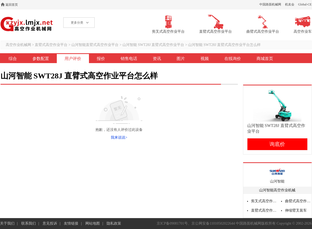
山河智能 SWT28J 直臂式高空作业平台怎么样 (224, 45)
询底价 (277, 144)
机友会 (289, 4)
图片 (181, 58)
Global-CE (305, 4)
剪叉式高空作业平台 (264, 201)
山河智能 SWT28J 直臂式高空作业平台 (153, 45)
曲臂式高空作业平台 (298, 201)
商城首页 (264, 58)
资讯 (157, 58)
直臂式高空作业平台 (51, 45)
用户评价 (73, 58)
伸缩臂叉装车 (296, 210)
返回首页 (11, 4)
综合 (13, 58)
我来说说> (119, 137)
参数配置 (40, 58)
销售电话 (129, 58)
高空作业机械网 (27, 24)
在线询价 (232, 58)
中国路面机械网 (270, 4)
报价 (101, 58)
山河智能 (277, 181)
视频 (204, 58)
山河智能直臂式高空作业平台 (95, 45)
